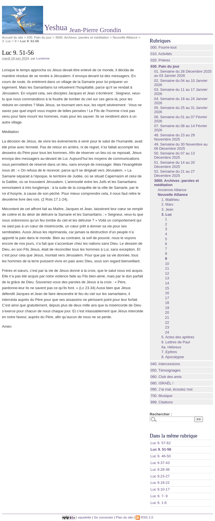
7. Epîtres (169, 352)
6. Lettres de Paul (175, 342)
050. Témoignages (165, 370)
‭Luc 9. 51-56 (160, 449)
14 (167, 283)
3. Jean (167, 209)
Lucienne (43, 58)
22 (167, 322)
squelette (84, 517)
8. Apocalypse (172, 357)
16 (167, 293)
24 (167, 332)
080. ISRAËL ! (161, 383)
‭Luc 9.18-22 (160, 482)
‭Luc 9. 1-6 (158, 503)
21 (167, 317)
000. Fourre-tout (163, 47)
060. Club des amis (165, 377)
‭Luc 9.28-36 (160, 469)
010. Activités (161, 54)
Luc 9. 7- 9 (158, 496)
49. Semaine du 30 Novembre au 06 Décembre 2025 (180, 146)
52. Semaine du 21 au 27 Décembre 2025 (174, 173)
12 (167, 273)
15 (167, 288)
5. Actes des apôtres (177, 337)
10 (167, 263)
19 (167, 308)
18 (167, 303)
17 (167, 298)
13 (167, 278)
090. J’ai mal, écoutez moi (171, 389)
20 (167, 312)
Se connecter (103, 517)
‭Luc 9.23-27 (160, 476)
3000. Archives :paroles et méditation (82, 37)
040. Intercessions (165, 364)
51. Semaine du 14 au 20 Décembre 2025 (174, 164)
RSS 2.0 (144, 517)
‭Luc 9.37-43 (160, 463)
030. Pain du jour (39, 37)
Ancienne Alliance (172, 190)
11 (167, 268)
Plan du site (124, 517)
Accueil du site (12, 37)
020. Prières (160, 60)
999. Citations (161, 402)
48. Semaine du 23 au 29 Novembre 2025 (174, 137)
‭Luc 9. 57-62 (160, 443)
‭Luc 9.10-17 (160, 489)
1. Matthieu (170, 200)
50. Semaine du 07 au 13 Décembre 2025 (174, 155)
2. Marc (167, 204)
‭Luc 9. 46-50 (160, 456)
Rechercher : (161, 414)
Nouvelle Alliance (125, 37)
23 (167, 327)
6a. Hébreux (171, 347)
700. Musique (161, 396)
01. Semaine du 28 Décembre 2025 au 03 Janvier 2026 (182, 73)
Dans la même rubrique (173, 436)
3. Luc (6, 41)
